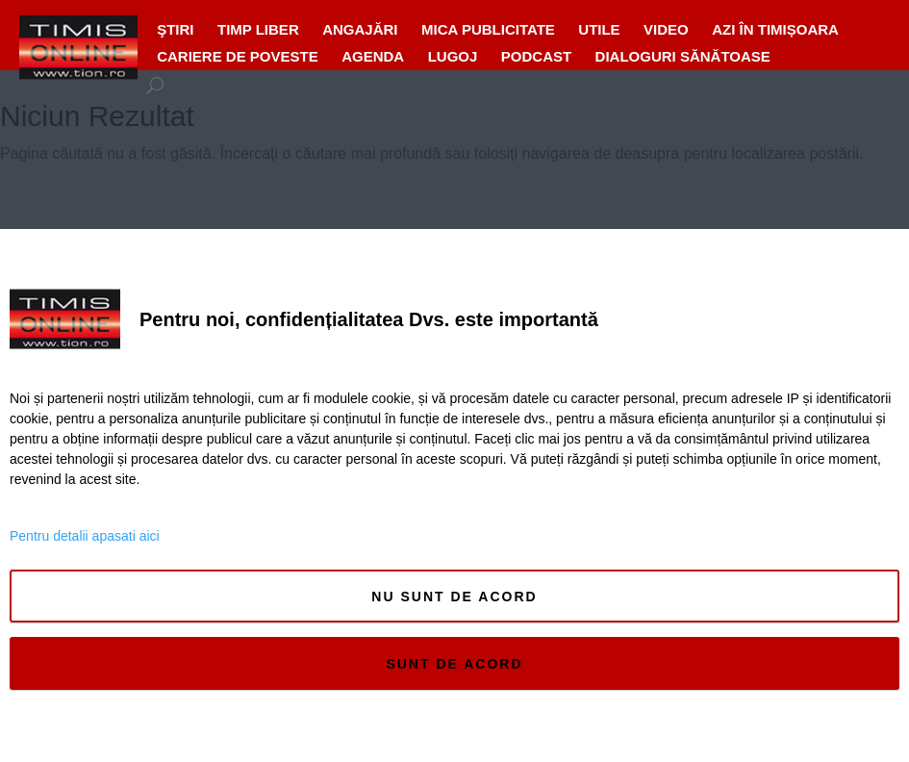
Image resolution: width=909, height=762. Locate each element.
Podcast (536, 56)
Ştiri (175, 29)
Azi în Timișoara (775, 29)
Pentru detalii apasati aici (85, 536)
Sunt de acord (454, 664)
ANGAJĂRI (359, 29)
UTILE (598, 29)
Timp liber (258, 29)
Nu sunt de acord (454, 596)
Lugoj (453, 56)
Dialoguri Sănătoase (682, 56)
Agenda (372, 56)
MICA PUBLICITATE (488, 29)
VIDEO (666, 29)
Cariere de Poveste (237, 56)
